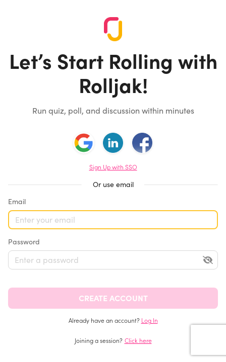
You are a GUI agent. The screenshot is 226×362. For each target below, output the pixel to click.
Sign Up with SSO (113, 167)
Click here (138, 340)
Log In (149, 320)
